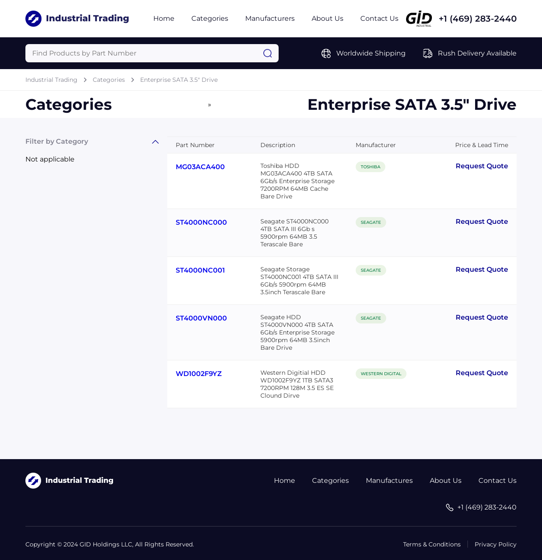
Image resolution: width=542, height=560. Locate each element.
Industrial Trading (51, 80)
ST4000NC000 (201, 222)
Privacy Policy (496, 544)
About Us (327, 18)
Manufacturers (270, 18)
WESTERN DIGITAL (381, 373)
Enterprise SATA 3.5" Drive (179, 80)
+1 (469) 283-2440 (478, 19)
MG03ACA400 (200, 167)
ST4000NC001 (200, 270)
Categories (209, 18)
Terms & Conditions (432, 544)
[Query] (152, 53)
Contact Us (379, 18)
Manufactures (389, 480)
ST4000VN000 (201, 318)
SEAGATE (371, 222)
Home (163, 18)
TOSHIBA (370, 167)
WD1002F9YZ (199, 374)
